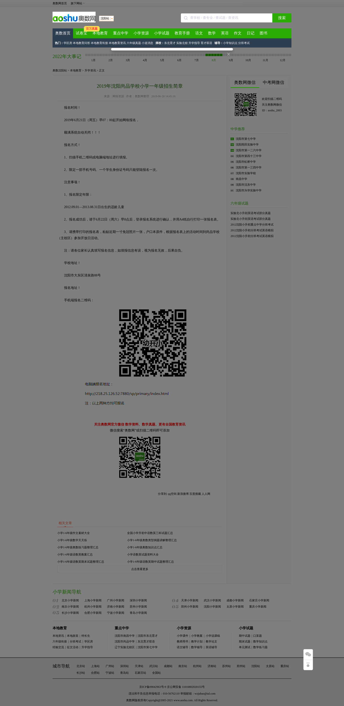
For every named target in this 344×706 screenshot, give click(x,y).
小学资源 (141, 33)
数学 (212, 33)
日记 (250, 33)
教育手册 (182, 33)
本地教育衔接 (99, 43)
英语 (225, 33)
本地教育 (100, 33)
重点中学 (120, 33)
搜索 (282, 18)
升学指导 (194, 43)
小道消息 (147, 43)
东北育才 (170, 43)
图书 (263, 33)
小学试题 (161, 33)
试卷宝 (81, 33)
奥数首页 (62, 33)
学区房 (68, 43)
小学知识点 (230, 43)
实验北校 (182, 43)
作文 (238, 33)
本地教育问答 (81, 43)
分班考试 (244, 43)
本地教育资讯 (117, 43)
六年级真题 (134, 43)
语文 (199, 33)
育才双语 (206, 43)
